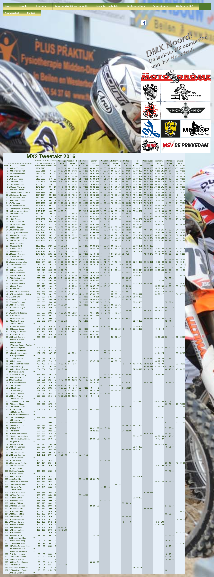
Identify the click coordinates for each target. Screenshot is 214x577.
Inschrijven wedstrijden (108, 6)
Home (8, 6)
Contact (31, 13)
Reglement (41, 6)
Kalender (23, 6)
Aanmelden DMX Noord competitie (71, 6)
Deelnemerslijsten (136, 6)
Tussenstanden (160, 6)
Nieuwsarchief (12, 13)
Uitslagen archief (184, 6)
